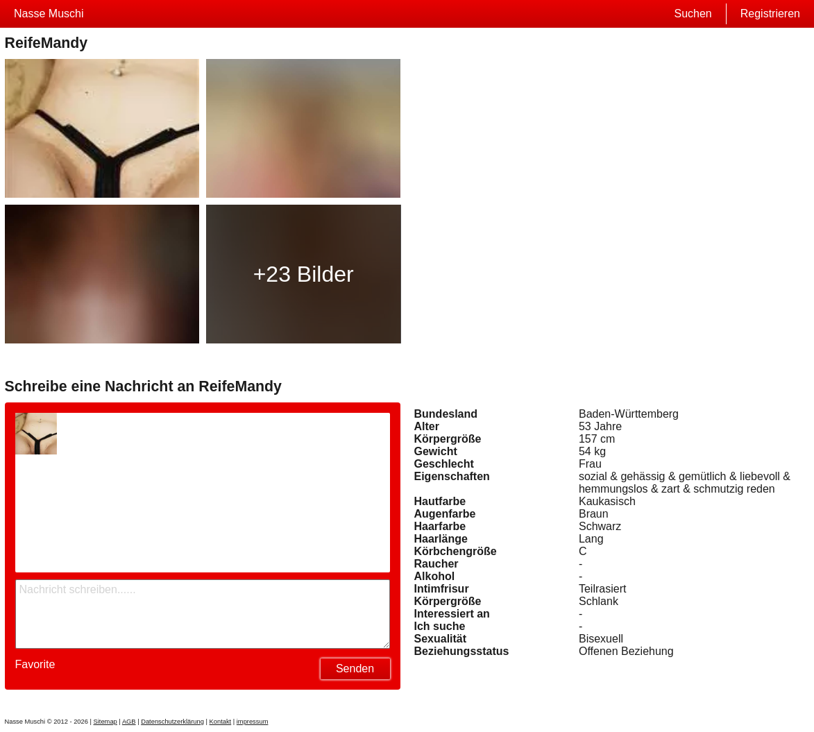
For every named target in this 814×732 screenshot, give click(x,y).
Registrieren (770, 13)
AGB (129, 721)
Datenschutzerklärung (172, 721)
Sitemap (105, 721)
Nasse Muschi (48, 13)
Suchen (692, 13)
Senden (355, 668)
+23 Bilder (303, 274)
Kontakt (221, 721)
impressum (253, 721)
